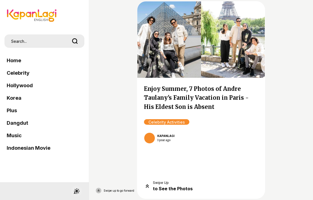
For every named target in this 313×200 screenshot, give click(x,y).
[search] (74, 41)
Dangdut (17, 123)
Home (14, 60)
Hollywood (20, 85)
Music (14, 135)
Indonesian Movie (28, 148)
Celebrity (18, 73)
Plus (12, 110)
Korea (14, 98)
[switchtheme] (76, 191)
